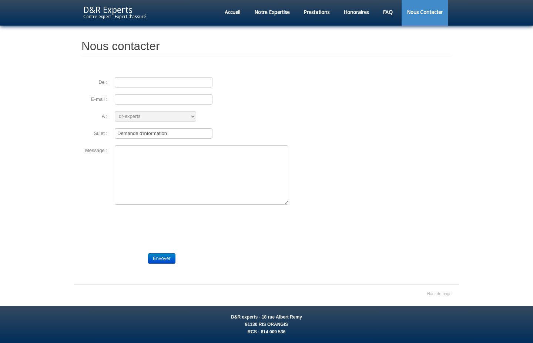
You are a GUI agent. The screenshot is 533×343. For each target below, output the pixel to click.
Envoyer (162, 258)
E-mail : (99, 99)
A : (104, 116)
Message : (96, 150)
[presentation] (171, 225)
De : (102, 82)
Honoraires (356, 12)
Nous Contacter (425, 12)
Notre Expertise (271, 12)
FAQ (388, 12)
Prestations (316, 12)
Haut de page (439, 293)
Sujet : (100, 133)
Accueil (232, 12)
